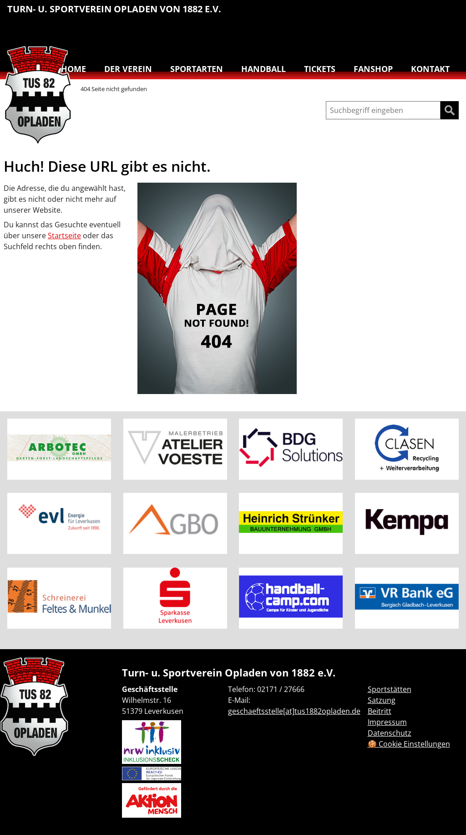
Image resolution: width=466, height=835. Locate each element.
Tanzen (411, 35)
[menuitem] (335, 15)
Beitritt (379, 711)
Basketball (335, 14)
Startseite (64, 236)
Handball (354, 14)
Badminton (450, 35)
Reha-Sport (411, 14)
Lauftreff (392, 14)
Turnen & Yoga (450, 14)
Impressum (387, 722)
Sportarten (196, 68)
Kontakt (430, 68)
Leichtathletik (373, 14)
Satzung (381, 700)
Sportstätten (389, 689)
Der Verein (128, 68)
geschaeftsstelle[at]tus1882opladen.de (294, 711)
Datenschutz (389, 733)
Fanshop (373, 68)
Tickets (319, 68)
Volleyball (430, 35)
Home (73, 68)
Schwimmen (430, 14)
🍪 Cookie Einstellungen (409, 744)
